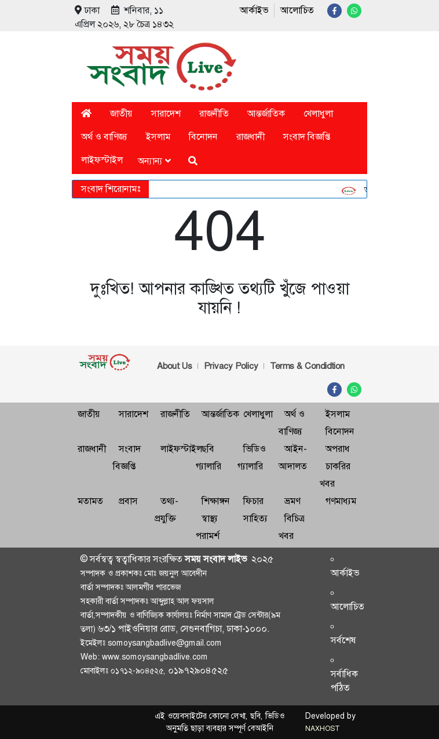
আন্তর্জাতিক (266, 113)
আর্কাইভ (254, 10)
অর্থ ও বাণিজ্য (104, 137)
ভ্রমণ (292, 501)
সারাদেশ (166, 113)
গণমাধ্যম (340, 501)
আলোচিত (297, 10)
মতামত (90, 501)
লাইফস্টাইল (102, 160)
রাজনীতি (214, 113)
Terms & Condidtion (307, 366)
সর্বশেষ (343, 640)
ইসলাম (158, 137)
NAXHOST (322, 728)
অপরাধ (337, 449)
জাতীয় (121, 113)
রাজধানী (250, 137)
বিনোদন (203, 137)
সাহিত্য (255, 518)
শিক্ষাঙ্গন (216, 501)
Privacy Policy (231, 366)
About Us (174, 366)
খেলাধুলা (318, 113)
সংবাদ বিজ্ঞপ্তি (306, 137)
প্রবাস (128, 501)
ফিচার (253, 501)
